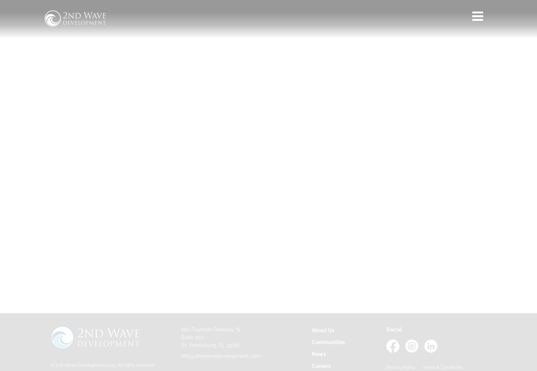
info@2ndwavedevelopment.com (221, 357)
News (319, 355)
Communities (328, 343)
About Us (323, 331)
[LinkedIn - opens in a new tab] (430, 351)
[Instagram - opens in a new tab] (411, 351)
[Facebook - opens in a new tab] (392, 351)
